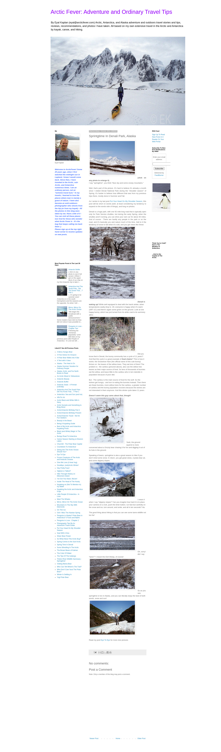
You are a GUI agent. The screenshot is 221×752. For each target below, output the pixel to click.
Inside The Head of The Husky (68, 482)
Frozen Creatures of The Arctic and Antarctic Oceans (68, 458)
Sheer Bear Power (64, 536)
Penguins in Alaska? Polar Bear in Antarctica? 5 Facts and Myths (69, 516)
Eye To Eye (105, 640)
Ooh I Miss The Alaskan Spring (68, 513)
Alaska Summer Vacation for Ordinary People (67, 367)
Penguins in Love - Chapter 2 (68, 520)
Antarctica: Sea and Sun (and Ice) (69, 394)
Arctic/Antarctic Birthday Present (69, 413)
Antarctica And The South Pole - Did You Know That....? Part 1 (75, 289)
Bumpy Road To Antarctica (67, 436)
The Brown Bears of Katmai (67, 550)
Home (118, 738)
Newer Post (94, 738)
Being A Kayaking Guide (66, 424)
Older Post (141, 738)
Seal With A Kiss (63, 533)
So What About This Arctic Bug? (69, 539)
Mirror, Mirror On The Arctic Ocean (74, 308)
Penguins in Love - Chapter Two (75, 327)
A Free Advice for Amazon (66, 355)
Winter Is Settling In (64, 574)
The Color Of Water (64, 553)
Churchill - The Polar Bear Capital (69, 444)
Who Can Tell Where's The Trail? (69, 567)
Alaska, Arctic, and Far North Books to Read (68, 372)
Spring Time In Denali (65, 545)
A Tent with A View (64, 361)
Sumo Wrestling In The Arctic (68, 547)
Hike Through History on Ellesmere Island (66, 475)
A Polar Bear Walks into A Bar (68, 358)
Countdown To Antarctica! (66, 447)
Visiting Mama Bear (64, 564)
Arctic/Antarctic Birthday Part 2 (68, 410)
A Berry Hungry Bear (64, 352)
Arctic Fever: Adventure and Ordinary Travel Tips (111, 12)
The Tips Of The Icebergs (66, 556)
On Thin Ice (61, 510)
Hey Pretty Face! (63, 468)
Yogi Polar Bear (63, 577)
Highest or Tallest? (64, 471)
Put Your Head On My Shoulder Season (126, 201)
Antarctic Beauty (63, 379)
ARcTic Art (61, 397)
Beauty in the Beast (64, 421)
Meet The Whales (63, 499)
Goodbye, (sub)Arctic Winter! (68, 465)
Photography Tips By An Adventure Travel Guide (66, 524)
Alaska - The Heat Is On (66, 363)
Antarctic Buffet (74, 270)
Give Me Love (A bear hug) (67, 462)
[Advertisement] (63, 249)
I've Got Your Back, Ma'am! (67, 479)
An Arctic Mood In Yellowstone (68, 376)
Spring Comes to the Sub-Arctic (69, 542)
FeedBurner (159, 175)
